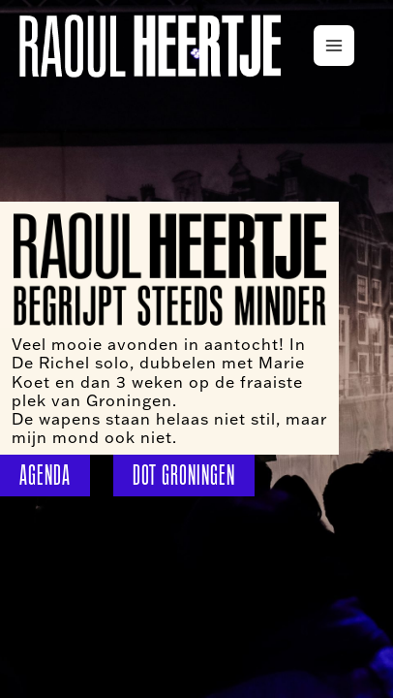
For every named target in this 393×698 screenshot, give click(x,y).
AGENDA (45, 475)
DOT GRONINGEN (184, 475)
